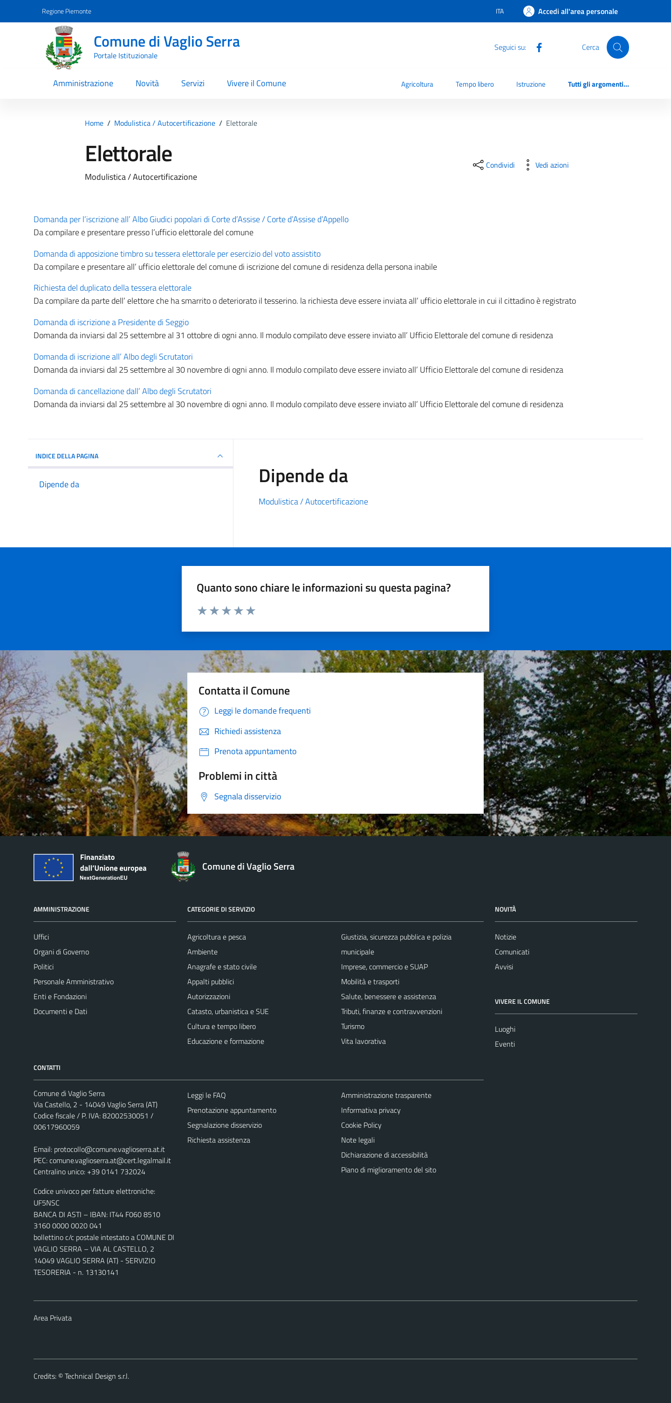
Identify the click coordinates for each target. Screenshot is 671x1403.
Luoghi (505, 1029)
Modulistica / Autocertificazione (313, 501)
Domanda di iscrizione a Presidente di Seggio (111, 322)
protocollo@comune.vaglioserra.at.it (109, 1149)
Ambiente (202, 951)
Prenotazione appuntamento (231, 1110)
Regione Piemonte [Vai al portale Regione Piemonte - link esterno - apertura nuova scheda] (66, 11)
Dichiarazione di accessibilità (384, 1154)
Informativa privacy (371, 1110)
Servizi (193, 83)
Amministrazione (83, 83)
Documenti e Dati (60, 1011)
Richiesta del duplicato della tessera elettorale (113, 287)
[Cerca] (618, 47)
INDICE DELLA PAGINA (130, 456)
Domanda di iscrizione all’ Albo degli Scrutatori (113, 356)
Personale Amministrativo (74, 981)
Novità (147, 83)
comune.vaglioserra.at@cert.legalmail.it (110, 1160)
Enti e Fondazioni (60, 996)
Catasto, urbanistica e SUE (228, 1011)
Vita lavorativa (363, 1041)
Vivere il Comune (256, 83)
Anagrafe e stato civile (222, 966)
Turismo (352, 1026)
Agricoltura (417, 84)
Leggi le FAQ (206, 1095)
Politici (44, 966)
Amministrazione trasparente (386, 1095)
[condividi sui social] (493, 164)
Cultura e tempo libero (221, 1026)
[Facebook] (535, 46)
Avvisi (504, 966)
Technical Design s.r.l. (97, 1376)
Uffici (41, 936)
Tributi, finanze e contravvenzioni (391, 1011)
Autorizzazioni (208, 996)
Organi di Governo (61, 951)
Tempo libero (475, 84)
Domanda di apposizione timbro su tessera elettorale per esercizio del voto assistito (177, 253)
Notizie (505, 936)
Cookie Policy (361, 1125)
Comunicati (512, 951)
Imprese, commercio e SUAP (384, 966)
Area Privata (53, 1317)
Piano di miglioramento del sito (388, 1169)
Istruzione (531, 84)
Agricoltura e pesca (216, 936)
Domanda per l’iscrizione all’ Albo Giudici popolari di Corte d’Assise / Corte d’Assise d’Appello (191, 219)
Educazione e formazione (225, 1041)
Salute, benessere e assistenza (388, 996)
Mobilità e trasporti (370, 981)
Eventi (505, 1043)
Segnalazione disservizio (224, 1125)
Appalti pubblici (210, 981)
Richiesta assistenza (218, 1139)
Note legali (358, 1139)
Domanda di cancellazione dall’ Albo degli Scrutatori (123, 391)
